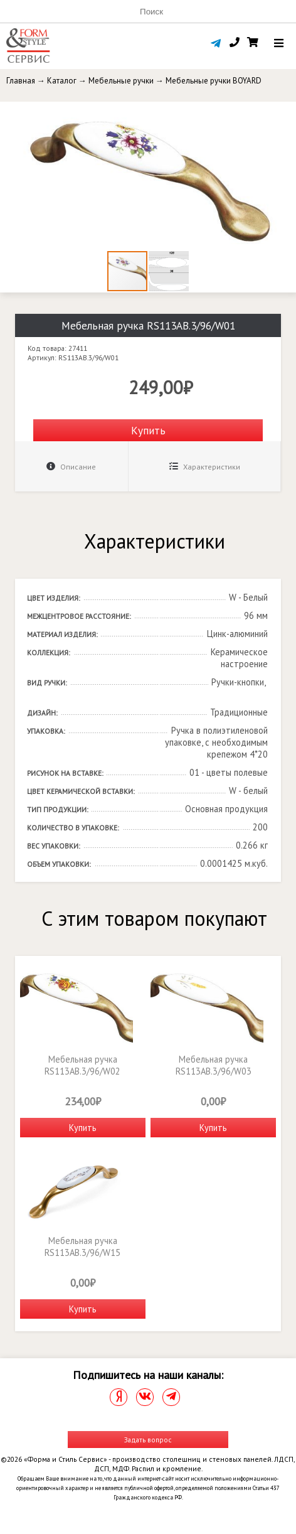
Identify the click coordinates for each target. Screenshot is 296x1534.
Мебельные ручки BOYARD (214, 80)
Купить (148, 430)
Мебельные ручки (121, 80)
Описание (71, 466)
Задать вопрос (148, 1439)
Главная (20, 80)
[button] (285, 113)
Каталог (62, 80)
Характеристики (204, 466)
